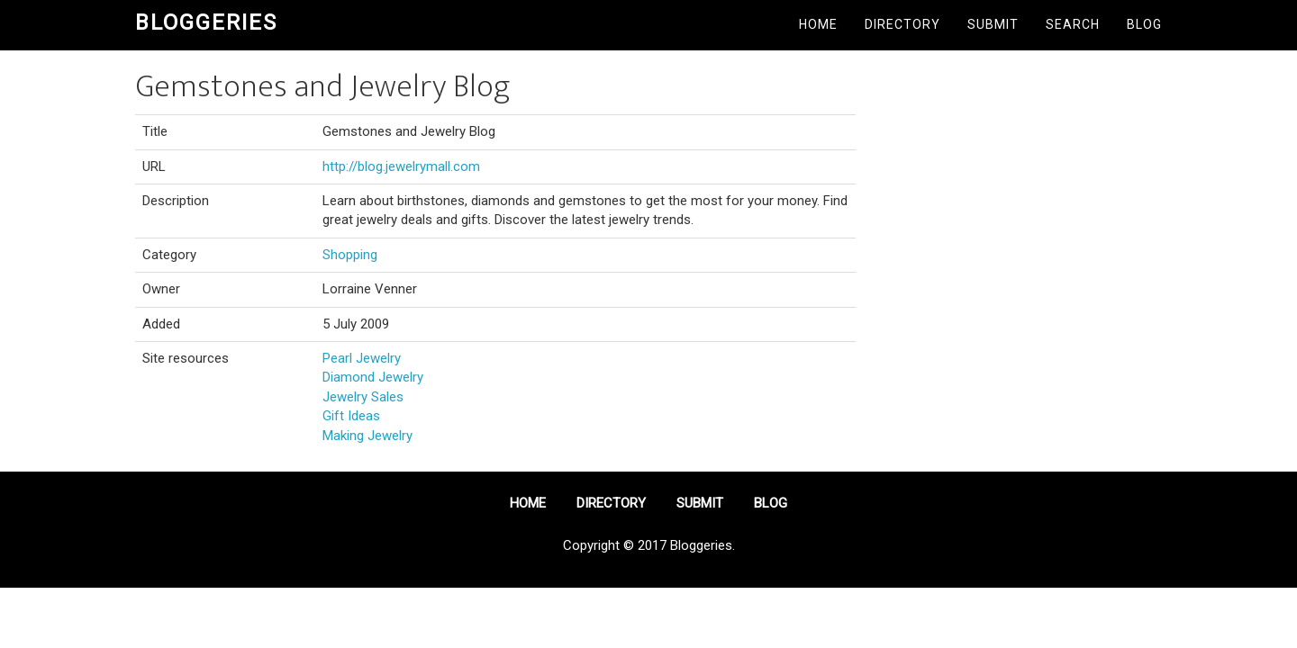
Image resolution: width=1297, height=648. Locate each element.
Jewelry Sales (363, 397)
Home (818, 24)
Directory (902, 24)
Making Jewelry (367, 436)
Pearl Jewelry (361, 358)
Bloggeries (206, 22)
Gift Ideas (351, 416)
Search (1073, 24)
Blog (1144, 24)
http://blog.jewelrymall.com (401, 166)
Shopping (349, 255)
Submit (993, 24)
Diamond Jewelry (372, 377)
